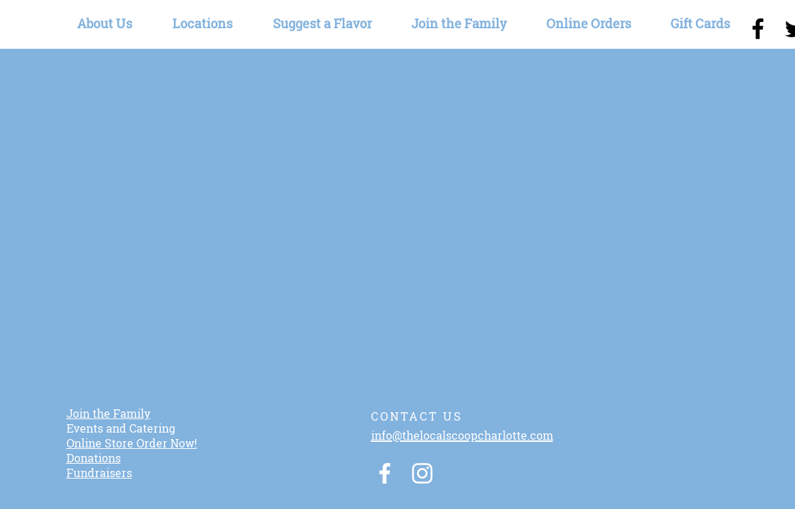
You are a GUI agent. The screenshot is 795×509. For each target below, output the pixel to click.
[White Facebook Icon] (385, 473)
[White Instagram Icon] (422, 473)
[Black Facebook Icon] (758, 28)
